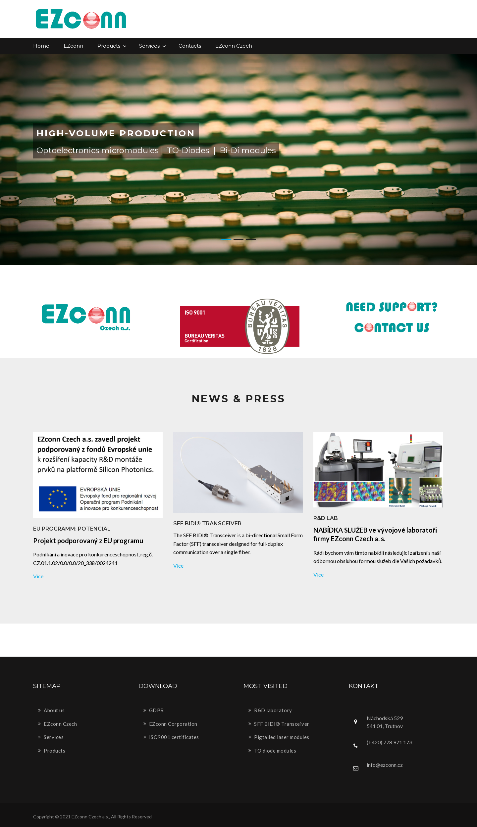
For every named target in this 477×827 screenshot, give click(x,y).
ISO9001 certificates (171, 737)
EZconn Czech (233, 46)
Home (41, 46)
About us (51, 710)
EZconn (73, 46)
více (38, 576)
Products (111, 46)
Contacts (190, 46)
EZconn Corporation (170, 724)
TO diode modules (272, 751)
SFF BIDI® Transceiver (207, 523)
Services (151, 46)
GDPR (153, 710)
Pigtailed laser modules (278, 737)
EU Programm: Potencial (72, 529)
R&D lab (325, 518)
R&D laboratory (270, 710)
